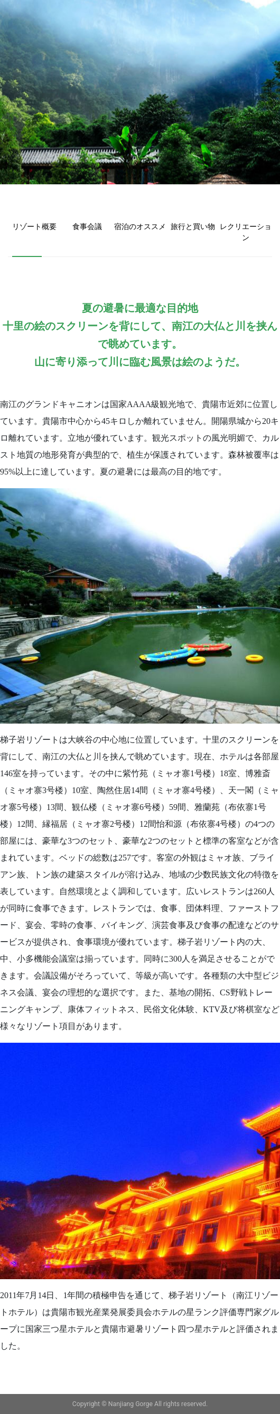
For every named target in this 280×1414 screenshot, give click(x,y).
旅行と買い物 (193, 226)
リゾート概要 (34, 226)
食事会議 (87, 226)
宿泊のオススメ (140, 226)
